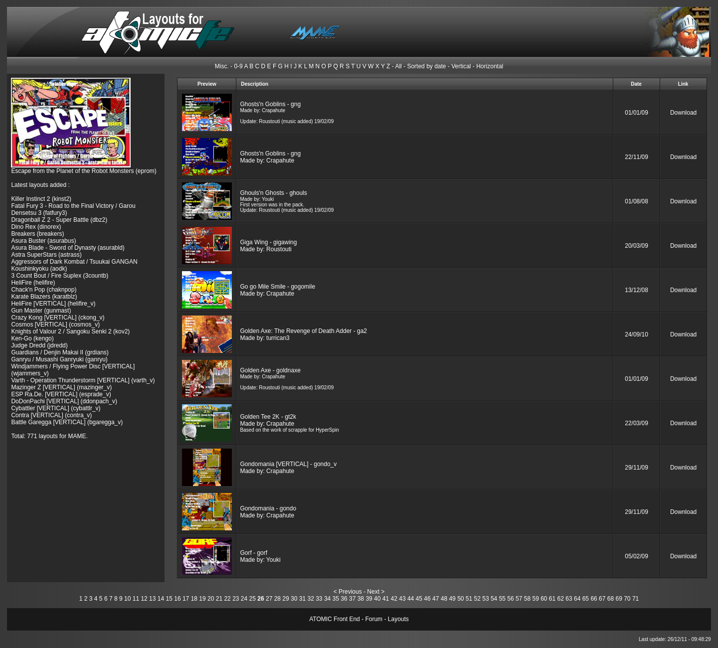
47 (435, 598)
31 (302, 598)
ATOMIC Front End (334, 619)
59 (535, 598)
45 (419, 598)
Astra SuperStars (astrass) (46, 254)
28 (277, 598)
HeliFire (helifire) (33, 282)
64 (577, 598)
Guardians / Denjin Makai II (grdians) (59, 352)
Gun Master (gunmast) (41, 310)
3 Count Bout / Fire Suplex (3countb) (59, 275)
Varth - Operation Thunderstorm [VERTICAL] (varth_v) (83, 380)
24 (244, 598)
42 (394, 598)
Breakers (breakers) (37, 233)
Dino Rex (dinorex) (36, 226)
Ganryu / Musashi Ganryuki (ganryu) (59, 359)
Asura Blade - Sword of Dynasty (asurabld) (67, 247)
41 (385, 598)
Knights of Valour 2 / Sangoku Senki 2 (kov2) (70, 331)
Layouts (398, 619)
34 (327, 598)
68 (610, 598)
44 (410, 598)
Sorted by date (426, 66)
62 (560, 598)
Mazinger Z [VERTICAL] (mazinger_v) (61, 387)
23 (235, 598)
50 (460, 598)
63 (568, 598)
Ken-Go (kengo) (32, 338)
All (398, 66)
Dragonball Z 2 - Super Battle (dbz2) (59, 219)
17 (185, 598)
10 (127, 598)
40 (377, 598)
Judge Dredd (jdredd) (39, 345)
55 (502, 598)
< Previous (348, 591)
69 (618, 598)
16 (177, 598)
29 (285, 598)
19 (202, 598)
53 (485, 598)
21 (219, 598)
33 (319, 598)
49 (452, 598)
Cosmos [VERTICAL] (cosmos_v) (55, 324)
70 (627, 598)
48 (444, 598)
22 (227, 598)
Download (683, 112)
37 (352, 598)
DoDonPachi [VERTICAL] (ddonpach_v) (64, 401)
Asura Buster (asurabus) (43, 240)
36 (344, 598)
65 (585, 598)
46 (427, 598)
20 (210, 598)
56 (510, 598)
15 (169, 598)
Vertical (461, 66)
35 (336, 598)
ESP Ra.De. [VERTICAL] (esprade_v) (61, 394)
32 (310, 598)
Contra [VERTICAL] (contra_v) (51, 415)
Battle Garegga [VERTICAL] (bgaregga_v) (67, 422)
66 (593, 598)
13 (152, 598)
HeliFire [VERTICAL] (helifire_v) (53, 303)
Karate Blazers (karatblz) (44, 296)
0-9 (238, 66)
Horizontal (489, 66)
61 (552, 598)
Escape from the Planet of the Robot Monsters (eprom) (83, 170)
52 (477, 598)
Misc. (222, 66)
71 (635, 598)
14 (161, 598)
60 (543, 598)
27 (269, 598)
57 (519, 598)
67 (602, 598)
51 (469, 598)
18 (194, 598)
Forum (373, 619)
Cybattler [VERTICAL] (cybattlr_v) (55, 408)
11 (136, 598)
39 (368, 598)
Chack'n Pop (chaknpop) (43, 289)
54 (494, 598)
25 (252, 598)
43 (402, 598)
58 (527, 598)
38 (361, 598)
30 (294, 598)
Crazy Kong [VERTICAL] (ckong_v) (57, 317)
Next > (375, 591)
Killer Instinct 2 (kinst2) (41, 198)
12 (144, 598)
